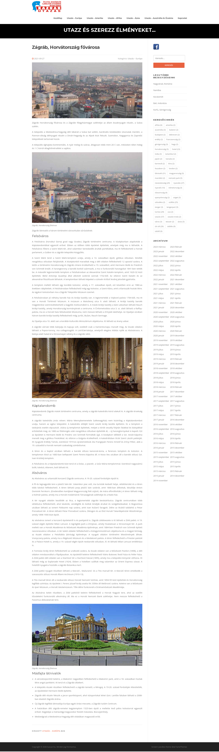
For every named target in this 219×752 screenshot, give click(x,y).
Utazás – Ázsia (133, 18)
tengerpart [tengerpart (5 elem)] (172, 208)
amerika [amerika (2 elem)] (170, 126)
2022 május (158, 271)
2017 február (176, 416)
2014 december (177, 476)
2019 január (158, 364)
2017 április (175, 411)
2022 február (176, 275)
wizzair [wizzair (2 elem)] (170, 222)
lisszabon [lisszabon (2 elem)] (160, 169)
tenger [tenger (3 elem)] (159, 208)
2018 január (158, 392)
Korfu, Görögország (162, 110)
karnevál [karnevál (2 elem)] (160, 164)
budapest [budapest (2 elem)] (160, 135)
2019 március (159, 359)
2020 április (175, 327)
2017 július (158, 406)
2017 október (176, 397)
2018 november (160, 369)
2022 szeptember (161, 261)
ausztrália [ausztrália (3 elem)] (160, 130)
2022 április (175, 271)
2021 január (158, 308)
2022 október (176, 257)
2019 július (158, 350)
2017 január (158, 420)
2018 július (158, 378)
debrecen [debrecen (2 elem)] (174, 135)
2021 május (158, 299)
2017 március (159, 416)
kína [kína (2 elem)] (171, 164)
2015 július (158, 462)
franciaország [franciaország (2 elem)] (173, 140)
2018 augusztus (177, 374)
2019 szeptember (161, 346)
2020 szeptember (161, 317)
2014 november (160, 481)
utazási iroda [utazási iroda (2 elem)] (174, 217)
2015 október (176, 453)
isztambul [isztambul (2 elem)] (170, 155)
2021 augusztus (177, 289)
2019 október (176, 341)
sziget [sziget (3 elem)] (177, 198)
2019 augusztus (177, 346)
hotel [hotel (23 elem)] (176, 150)
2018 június (175, 378)
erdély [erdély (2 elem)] (159, 140)
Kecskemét (158, 97)
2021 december (177, 280)
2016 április (175, 439)
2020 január (158, 336)
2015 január (158, 476)
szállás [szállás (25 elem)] (173, 203)
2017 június (175, 406)
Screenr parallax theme (161, 747)
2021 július (158, 294)
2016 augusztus (177, 430)
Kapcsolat (182, 18)
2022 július (158, 266)
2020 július (158, 322)
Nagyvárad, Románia (162, 84)
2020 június (175, 322)
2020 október (176, 313)
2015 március (159, 472)
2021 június (175, 294)
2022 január (158, 280)
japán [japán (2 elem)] (158, 159)
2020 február (176, 331)
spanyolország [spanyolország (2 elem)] (162, 198)
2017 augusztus (177, 402)
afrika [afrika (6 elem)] (158, 126)
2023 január (158, 252)
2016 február (176, 444)
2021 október (176, 285)
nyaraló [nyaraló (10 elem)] (160, 188)
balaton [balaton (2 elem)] (173, 130)
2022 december (177, 252)
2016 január (158, 448)
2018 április (175, 383)
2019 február (176, 359)
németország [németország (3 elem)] (175, 188)
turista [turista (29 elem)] (159, 213)
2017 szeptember (161, 402)
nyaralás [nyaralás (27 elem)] (178, 184)
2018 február (176, 388)
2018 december (177, 364)
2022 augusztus (177, 261)
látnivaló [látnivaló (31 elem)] (160, 174)
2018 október (176, 369)
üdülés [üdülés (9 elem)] (171, 227)
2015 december (177, 448)
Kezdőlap (57, 18)
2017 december (177, 392)
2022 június (175, 266)
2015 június (175, 462)
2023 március (159, 247)
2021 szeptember (161, 289)
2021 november (160, 285)
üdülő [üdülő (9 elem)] (158, 232)
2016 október (176, 425)
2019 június (175, 350)
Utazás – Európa (74, 18)
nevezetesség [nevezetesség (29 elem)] (162, 184)
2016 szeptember (161, 430)
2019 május (158, 355)
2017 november (160, 397)
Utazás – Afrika (115, 18)
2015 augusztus (177, 458)
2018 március (159, 388)
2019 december (177, 336)
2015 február (176, 472)
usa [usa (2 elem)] (170, 213)
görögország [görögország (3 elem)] (161, 145)
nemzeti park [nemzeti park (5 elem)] (175, 179)
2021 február (176, 303)
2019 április (175, 355)
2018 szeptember (161, 374)
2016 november (160, 425)
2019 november (160, 341)
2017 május (158, 411)
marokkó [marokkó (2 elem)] (160, 179)
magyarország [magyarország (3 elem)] (176, 174)
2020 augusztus (177, 317)
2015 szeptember (161, 458)
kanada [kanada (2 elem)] (170, 159)
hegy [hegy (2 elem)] (175, 145)
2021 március (159, 303)
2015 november (160, 453)
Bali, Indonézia (160, 104)
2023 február (176, 247)
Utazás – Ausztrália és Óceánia (159, 18)
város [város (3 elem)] (158, 222)
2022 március (159, 275)
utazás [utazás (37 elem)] (159, 217)
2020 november (160, 313)
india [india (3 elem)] (158, 155)
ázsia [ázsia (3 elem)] (181, 222)
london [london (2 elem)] (173, 169)
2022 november (160, 257)
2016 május (158, 439)
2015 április (175, 467)
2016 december (177, 420)
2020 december (177, 308)
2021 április (175, 299)
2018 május (158, 383)
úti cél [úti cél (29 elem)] (159, 227)
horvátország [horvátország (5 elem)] (162, 150)
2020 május (158, 327)
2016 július (158, 434)
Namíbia (157, 91)
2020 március (159, 331)
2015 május (158, 467)
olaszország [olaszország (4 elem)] (161, 193)
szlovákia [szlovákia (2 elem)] (160, 203)
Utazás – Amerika (95, 18)
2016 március (159, 444)
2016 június (175, 434)
